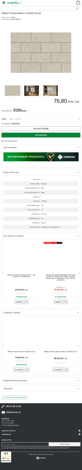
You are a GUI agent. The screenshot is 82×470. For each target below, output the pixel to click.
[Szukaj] (77, 8)
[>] (78, 273)
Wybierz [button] (19, 302)
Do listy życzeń (41, 128)
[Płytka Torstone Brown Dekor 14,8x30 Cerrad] (60, 351)
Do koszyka (41, 135)
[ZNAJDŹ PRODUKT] (38, 8)
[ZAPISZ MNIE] (64, 444)
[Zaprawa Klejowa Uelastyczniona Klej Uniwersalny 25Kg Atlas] (21, 276)
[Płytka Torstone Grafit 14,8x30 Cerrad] (21, 351)
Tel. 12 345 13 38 (8, 421)
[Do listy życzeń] (26, 302)
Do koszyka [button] (19, 370)
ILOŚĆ (4, 119)
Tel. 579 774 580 (8, 423)
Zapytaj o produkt (10, 141)
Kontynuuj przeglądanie (14, 397)
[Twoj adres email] (25, 444)
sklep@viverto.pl (13, 412)
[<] (3, 273)
